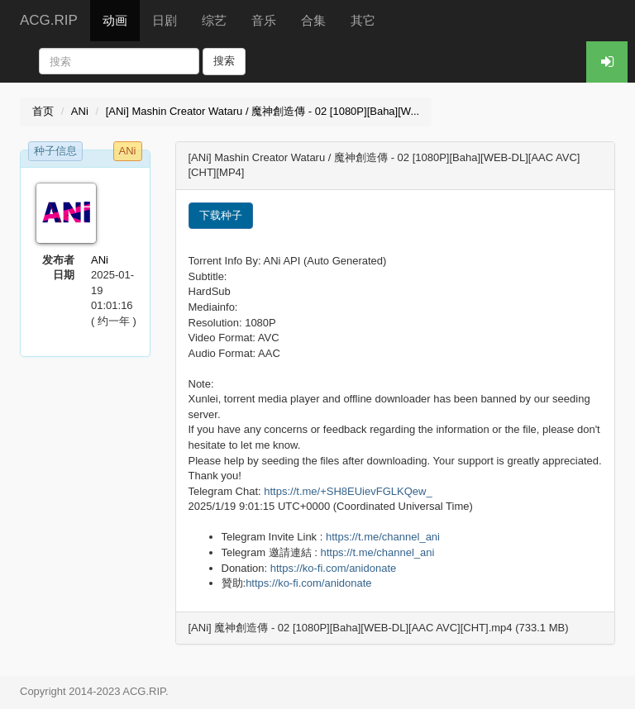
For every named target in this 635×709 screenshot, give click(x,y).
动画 (115, 20)
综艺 (214, 20)
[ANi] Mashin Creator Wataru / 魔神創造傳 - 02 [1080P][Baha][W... (263, 111)
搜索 (224, 61)
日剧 (164, 20)
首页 (43, 111)
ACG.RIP (49, 20)
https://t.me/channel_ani (383, 537)
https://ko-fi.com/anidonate (333, 568)
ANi (79, 111)
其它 (363, 20)
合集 (313, 20)
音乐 (263, 20)
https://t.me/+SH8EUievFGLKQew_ (348, 491)
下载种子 (220, 215)
